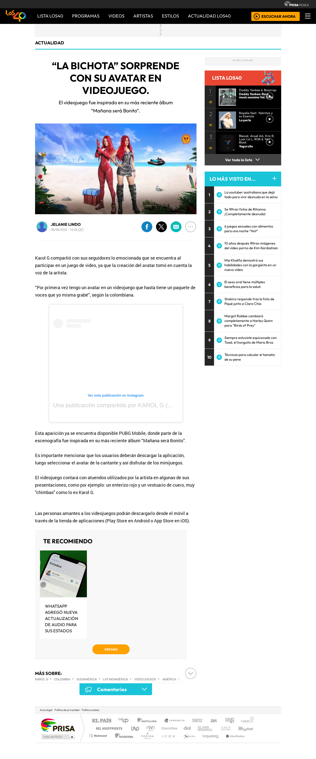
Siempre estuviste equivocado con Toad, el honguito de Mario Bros (250, 340)
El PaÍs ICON (168, 742)
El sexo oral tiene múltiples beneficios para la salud (244, 284)
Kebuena (248, 728)
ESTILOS (170, 16)
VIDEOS (116, 16)
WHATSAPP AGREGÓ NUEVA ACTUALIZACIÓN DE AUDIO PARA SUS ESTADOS (61, 618)
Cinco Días (169, 728)
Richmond (98, 742)
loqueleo (209, 742)
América (169, 679)
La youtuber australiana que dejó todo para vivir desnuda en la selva (250, 194)
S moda (187, 742)
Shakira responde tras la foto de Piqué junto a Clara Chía (249, 301)
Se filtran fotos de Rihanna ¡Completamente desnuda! (245, 211)
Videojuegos (145, 679)
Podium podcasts (98, 734)
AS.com (213, 721)
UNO (135, 728)
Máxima (200, 728)
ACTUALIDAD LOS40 (209, 16)
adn (229, 721)
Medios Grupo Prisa (57, 737)
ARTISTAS (143, 16)
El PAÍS (102, 721)
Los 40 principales (125, 721)
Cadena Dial (230, 728)
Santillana (148, 721)
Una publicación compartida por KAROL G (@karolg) (122, 405)
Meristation (232, 742)
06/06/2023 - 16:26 (67, 229)
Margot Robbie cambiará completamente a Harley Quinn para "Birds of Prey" (248, 321)
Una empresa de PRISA (58, 725)
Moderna (123, 742)
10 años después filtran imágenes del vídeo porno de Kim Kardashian (251, 245)
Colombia (62, 679)
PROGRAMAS (85, 16)
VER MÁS (111, 649)
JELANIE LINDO (66, 224)
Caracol (247, 721)
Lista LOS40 (50, 16)
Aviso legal (46, 710)
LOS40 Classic (215, 728)
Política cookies (90, 710)
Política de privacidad (67, 710)
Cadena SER (197, 721)
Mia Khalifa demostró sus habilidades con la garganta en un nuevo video (250, 265)
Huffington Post (108, 728)
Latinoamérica (115, 679)
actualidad (49, 43)
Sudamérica (87, 679)
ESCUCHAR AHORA (278, 16)
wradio (149, 728)
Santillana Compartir (174, 721)
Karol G (41, 679)
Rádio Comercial (255, 742)
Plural (146, 742)
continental (187, 728)
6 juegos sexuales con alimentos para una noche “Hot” (248, 228)
